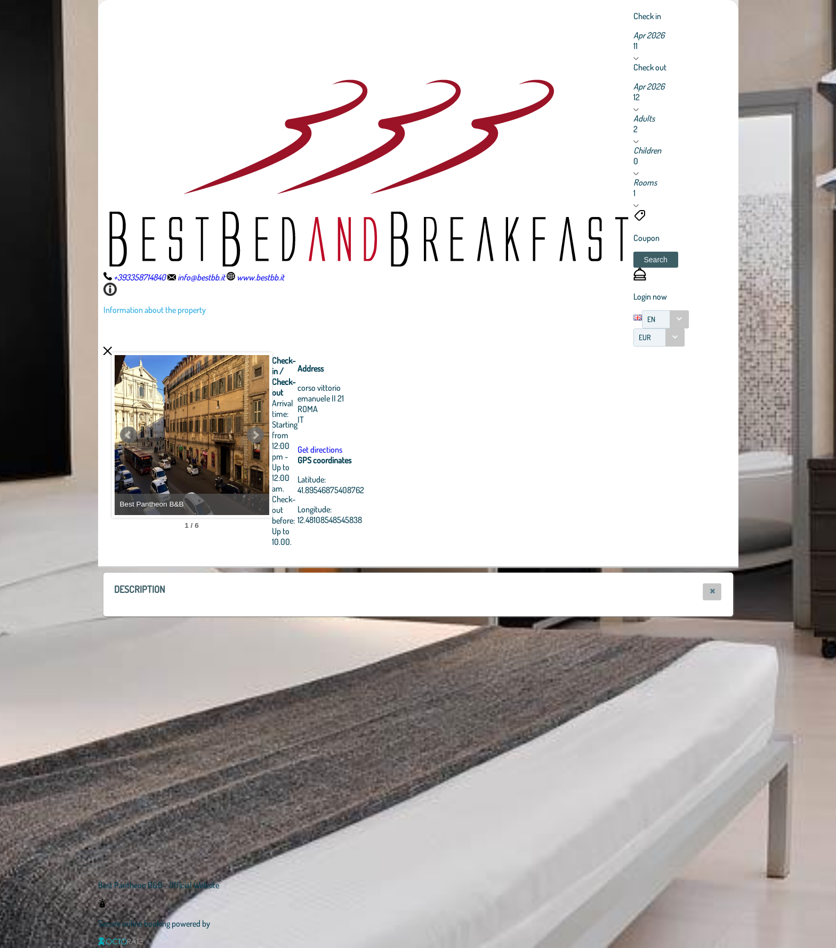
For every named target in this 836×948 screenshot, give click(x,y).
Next (314, 435)
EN (651, 319)
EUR (645, 337)
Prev (128, 435)
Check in (647, 16)
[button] (655, 260)
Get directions (378, 449)
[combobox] (665, 319)
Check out (649, 67)
